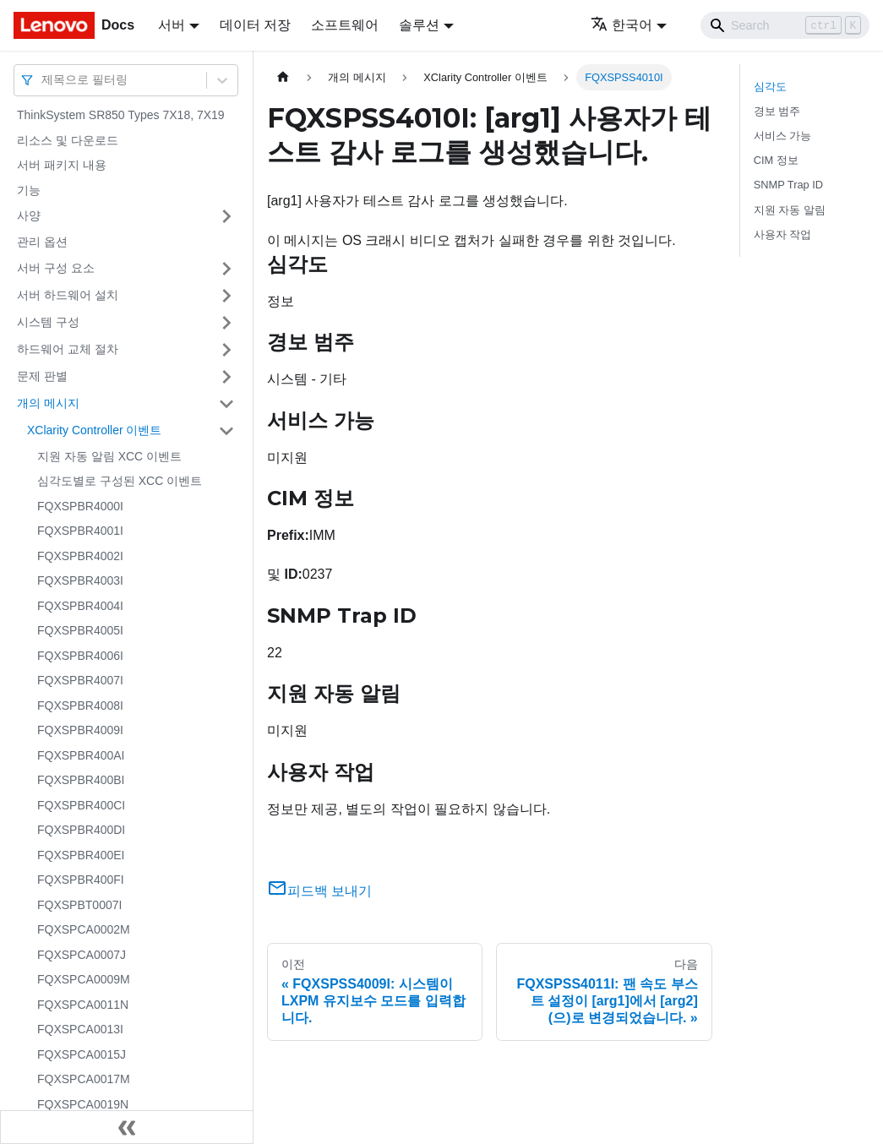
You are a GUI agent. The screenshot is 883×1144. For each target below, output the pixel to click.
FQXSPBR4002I (80, 556)
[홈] (283, 77)
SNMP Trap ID (788, 184)
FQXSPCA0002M (83, 929)
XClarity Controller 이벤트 (94, 430)
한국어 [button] (621, 25)
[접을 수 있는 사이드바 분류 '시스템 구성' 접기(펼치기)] (226, 322)
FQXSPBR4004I (80, 606)
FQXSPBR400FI (80, 879)
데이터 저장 (255, 25)
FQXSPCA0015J (81, 1054)
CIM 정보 (776, 160)
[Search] (784, 25)
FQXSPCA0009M (83, 979)
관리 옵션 (42, 241)
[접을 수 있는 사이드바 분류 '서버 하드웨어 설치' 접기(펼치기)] (226, 295)
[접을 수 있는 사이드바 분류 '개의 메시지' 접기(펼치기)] (226, 403)
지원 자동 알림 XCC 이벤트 (109, 456)
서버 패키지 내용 (61, 165)
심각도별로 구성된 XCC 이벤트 (119, 481)
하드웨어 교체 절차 (67, 349)
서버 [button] (171, 25)
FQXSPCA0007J (81, 955)
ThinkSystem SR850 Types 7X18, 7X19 (121, 115)
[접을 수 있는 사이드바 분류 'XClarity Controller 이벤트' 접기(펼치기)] (226, 430)
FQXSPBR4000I (80, 506)
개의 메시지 (48, 403)
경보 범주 (777, 111)
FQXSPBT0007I (79, 905)
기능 (29, 190)
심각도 (770, 86)
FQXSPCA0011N (82, 1004)
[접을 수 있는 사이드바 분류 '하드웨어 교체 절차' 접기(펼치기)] (226, 349)
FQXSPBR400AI (81, 755)
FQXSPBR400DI (81, 829)
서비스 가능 (783, 135)
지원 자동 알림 (790, 210)
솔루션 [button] (419, 25)
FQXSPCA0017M (83, 1079)
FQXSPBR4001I (80, 530)
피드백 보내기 (319, 891)
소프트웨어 (345, 25)
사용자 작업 (783, 234)
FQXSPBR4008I (80, 705)
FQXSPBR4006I (80, 655)
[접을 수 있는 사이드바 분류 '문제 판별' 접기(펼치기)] (226, 376)
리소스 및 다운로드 (67, 140)
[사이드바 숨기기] (126, 1127)
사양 (29, 215)
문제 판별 (42, 376)
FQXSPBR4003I (80, 580)
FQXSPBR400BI (81, 780)
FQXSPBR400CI (81, 805)
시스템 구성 (48, 322)
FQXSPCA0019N (82, 1104)
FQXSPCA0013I (80, 1029)
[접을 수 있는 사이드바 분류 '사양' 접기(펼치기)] (226, 216)
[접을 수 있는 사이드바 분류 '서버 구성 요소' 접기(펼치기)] (226, 268)
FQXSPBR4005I (80, 630)
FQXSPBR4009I (80, 730)
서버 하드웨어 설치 (67, 295)
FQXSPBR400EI (81, 855)
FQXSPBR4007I (80, 680)
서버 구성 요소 (56, 268)
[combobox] (43, 80)
